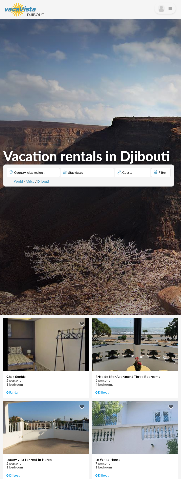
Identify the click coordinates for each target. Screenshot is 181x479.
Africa (30, 181)
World (18, 181)
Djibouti (43, 181)
